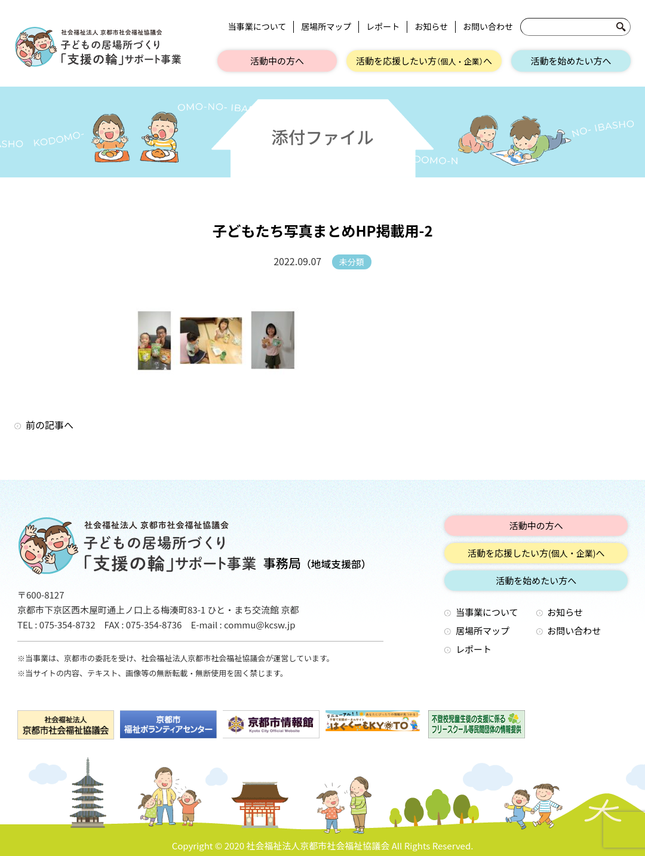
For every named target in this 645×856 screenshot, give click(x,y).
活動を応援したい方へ (424, 60)
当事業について (257, 26)
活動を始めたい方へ (570, 60)
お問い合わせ (488, 26)
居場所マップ (326, 26)
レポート (383, 26)
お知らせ (431, 26)
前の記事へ (49, 424)
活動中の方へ (277, 60)
